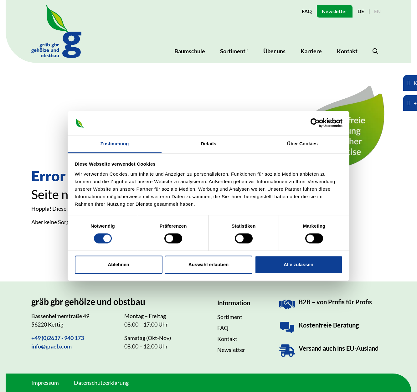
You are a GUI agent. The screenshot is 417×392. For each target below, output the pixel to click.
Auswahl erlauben (208, 264)
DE (361, 11)
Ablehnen (118, 264)
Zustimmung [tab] (114, 143)
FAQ (307, 11)
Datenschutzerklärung (101, 382)
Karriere (311, 51)
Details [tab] (208, 143)
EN (377, 11)
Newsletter (335, 11)
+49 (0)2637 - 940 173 (57, 337)
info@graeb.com (51, 346)
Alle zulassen (298, 264)
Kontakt (347, 51)
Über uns (274, 51)
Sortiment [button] (232, 51)
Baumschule (189, 51)
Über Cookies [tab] (302, 143)
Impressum (45, 382)
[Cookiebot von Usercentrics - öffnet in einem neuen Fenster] (315, 123)
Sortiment (229, 316)
